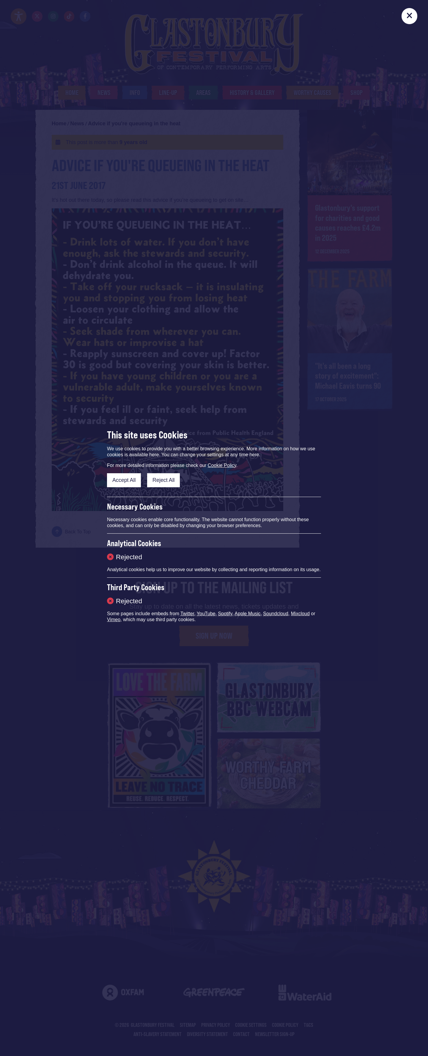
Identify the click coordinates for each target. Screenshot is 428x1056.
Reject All (163, 480)
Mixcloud (300, 613)
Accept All (124, 480)
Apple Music (247, 613)
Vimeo (113, 619)
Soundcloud (275, 613)
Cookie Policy (222, 465)
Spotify (225, 613)
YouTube (206, 613)
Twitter (187, 613)
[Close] (410, 16)
